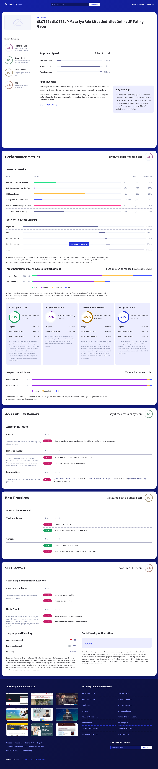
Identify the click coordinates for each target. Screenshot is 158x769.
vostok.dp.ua (123, 734)
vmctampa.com (125, 705)
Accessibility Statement (16, 746)
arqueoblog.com (125, 699)
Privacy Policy (12, 750)
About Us (150, 4)
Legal (39, 743)
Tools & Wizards (138, 4)
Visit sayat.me (49, 104)
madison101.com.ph (126, 728)
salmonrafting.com (90, 728)
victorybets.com (125, 711)
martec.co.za (123, 693)
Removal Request (36, 746)
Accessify (13, 4)
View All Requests (79, 244)
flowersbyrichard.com (127, 717)
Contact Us (29, 743)
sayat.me (41, 17)
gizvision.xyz (87, 705)
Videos (9, 743)
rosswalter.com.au (90, 734)
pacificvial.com (88, 693)
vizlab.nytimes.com (90, 717)
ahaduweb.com (88, 699)
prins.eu (85, 711)
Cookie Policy (26, 750)
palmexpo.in (123, 722)
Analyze (94, 4)
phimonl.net (87, 722)
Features (18, 743)
